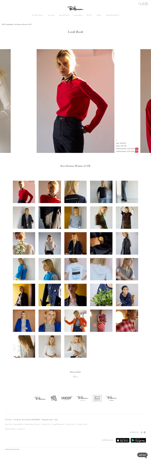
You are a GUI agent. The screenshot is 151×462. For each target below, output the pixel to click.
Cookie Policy (82, 424)
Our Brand (17, 420)
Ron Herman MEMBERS (31, 420)
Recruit (37, 424)
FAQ (56, 420)
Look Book (9, 24)
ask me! (142, 456)
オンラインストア (112, 15)
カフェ (99, 15)
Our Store (8, 420)
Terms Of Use (46, 424)
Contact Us (21, 429)
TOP (3, 24)
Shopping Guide (47, 420)
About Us (8, 424)
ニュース (51, 15)
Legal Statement (58, 424)
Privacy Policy (71, 424)
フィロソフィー (37, 15)
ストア (89, 15)
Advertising (29, 424)
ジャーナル (78, 15)
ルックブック (64, 15)
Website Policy (10, 429)
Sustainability (18, 424)
